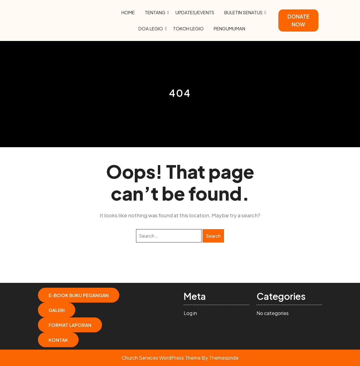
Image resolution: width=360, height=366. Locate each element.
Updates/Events (194, 12)
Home (128, 12)
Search (213, 236)
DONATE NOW (298, 20)
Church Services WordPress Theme (161, 357)
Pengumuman (229, 28)
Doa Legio (150, 28)
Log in (190, 313)
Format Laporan (70, 325)
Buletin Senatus (243, 12)
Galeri (57, 310)
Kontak (58, 340)
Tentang (155, 12)
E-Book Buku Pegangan (79, 295)
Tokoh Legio (188, 28)
